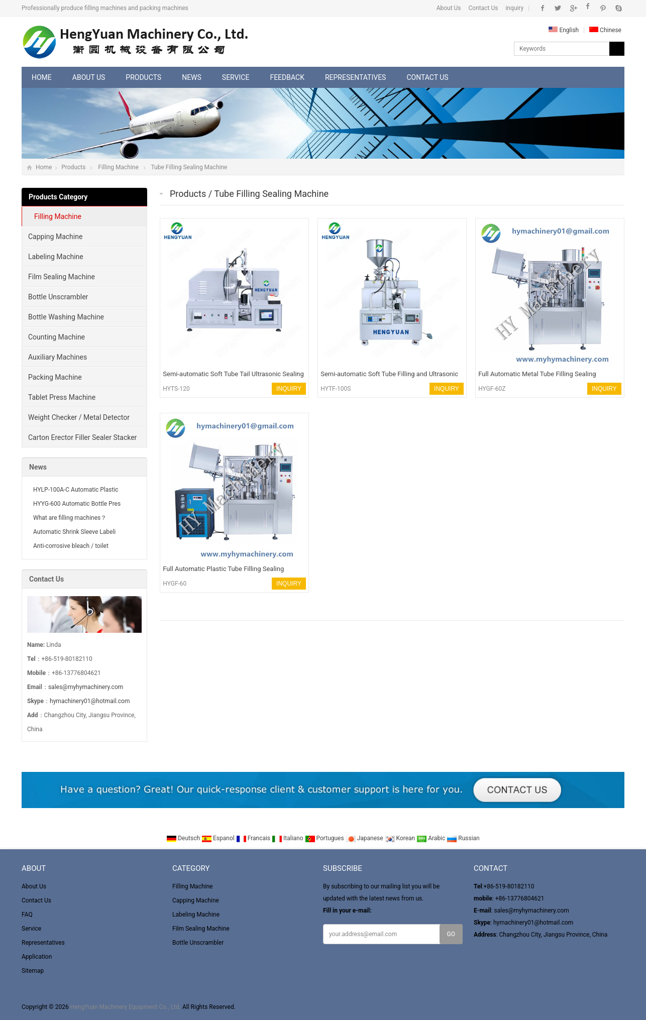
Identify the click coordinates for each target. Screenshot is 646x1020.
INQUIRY (288, 388)
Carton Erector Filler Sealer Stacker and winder (79, 440)
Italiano (288, 838)
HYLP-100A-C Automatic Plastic (76, 489)
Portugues (325, 838)
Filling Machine (118, 167)
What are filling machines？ (69, 517)
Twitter (558, 8)
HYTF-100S (335, 388)
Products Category (58, 197)
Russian (463, 838)
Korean (401, 838)
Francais (254, 838)
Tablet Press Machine (61, 397)
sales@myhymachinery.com (85, 687)
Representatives (355, 77)
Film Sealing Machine (61, 277)
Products (143, 77)
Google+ (573, 8)
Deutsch (183, 838)
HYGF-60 (174, 583)
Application (37, 956)
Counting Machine (56, 337)
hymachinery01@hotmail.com (90, 701)
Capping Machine (55, 237)
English (564, 30)
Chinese (605, 30)
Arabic (431, 838)
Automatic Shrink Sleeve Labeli (74, 531)
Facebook (542, 8)
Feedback (287, 77)
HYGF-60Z (491, 388)
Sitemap (33, 970)
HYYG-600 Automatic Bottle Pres (77, 503)
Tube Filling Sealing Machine (189, 167)
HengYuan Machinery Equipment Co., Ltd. (125, 1006)
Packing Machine (55, 377)
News (191, 77)
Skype (618, 8)
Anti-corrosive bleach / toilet (71, 545)
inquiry (514, 8)
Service (236, 77)
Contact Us (483, 8)
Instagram (588, 8)
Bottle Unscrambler (58, 297)
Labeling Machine (55, 257)
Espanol (218, 838)
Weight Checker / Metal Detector (79, 417)
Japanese (365, 838)
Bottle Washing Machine (66, 317)
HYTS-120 (176, 388)
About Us (449, 8)
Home (42, 77)
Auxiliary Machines (57, 357)
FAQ (27, 914)
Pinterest (603, 8)
